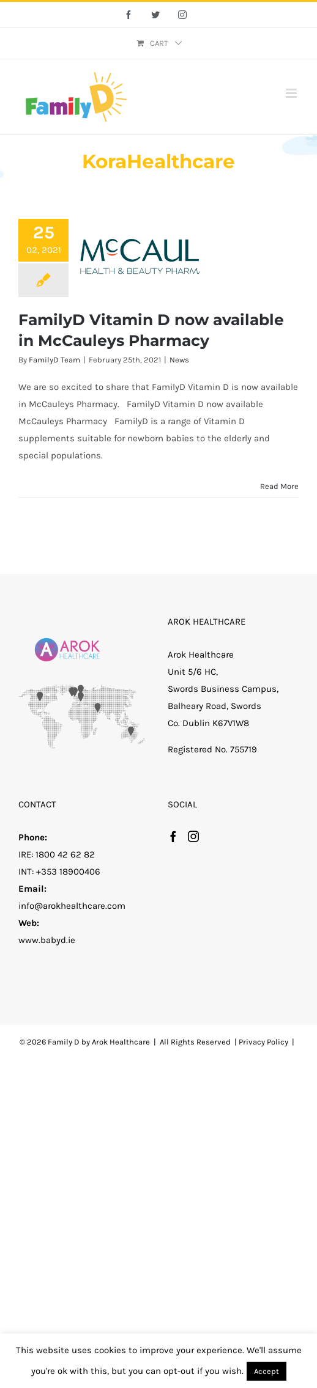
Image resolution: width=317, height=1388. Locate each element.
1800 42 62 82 (65, 854)
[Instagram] (193, 836)
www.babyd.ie (46, 940)
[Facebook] (173, 836)
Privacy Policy (263, 1041)
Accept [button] (266, 1371)
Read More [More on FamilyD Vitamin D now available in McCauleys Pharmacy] (279, 486)
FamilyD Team (54, 359)
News (179, 359)
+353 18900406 (68, 871)
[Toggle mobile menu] (292, 93)
